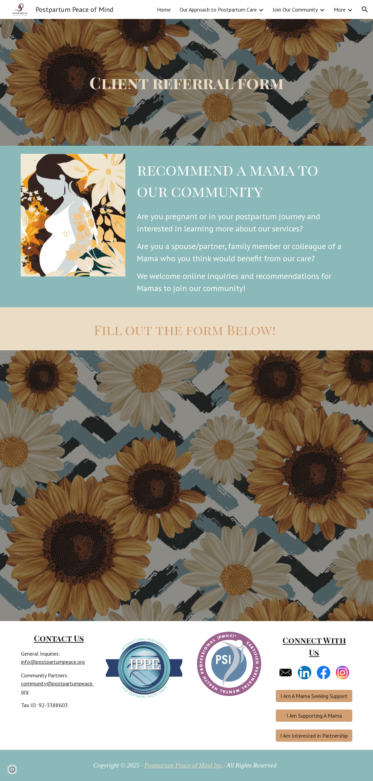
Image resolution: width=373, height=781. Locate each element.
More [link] (340, 9)
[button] (365, 9)
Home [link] (164, 9)
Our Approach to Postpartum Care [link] (218, 9)
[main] (187, 82)
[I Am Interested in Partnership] (314, 735)
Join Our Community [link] (295, 9)
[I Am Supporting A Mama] (314, 715)
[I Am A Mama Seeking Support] (314, 696)
